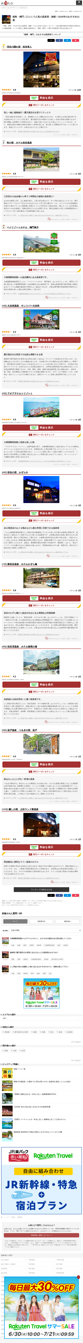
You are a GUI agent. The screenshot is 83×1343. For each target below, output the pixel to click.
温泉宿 (65, 945)
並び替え (5, 930)
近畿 (18, 945)
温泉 (58, 945)
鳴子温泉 (59, 1264)
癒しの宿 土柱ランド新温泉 (23, 809)
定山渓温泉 (5, 1260)
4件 (79, 420)
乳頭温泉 (32, 1264)
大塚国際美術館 (49, 945)
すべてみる (76, 1042)
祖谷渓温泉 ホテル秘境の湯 (22, 646)
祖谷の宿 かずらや (17, 472)
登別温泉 (32, 1260)
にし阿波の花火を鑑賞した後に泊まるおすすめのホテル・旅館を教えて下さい (43, 215)
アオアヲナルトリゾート (20, 393)
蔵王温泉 (59, 1268)
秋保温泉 (4, 1268)
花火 (50, 973)
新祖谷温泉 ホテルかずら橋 (22, 564)
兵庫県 (31, 945)
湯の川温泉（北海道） (9, 1264)
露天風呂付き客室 (57, 959)
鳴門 (32, 973)
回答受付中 (41, 921)
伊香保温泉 (60, 1273)
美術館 (46, 959)
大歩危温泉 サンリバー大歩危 (23, 305)
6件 (79, 332)
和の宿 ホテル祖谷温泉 (19, 142)
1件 (79, 756)
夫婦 (12, 973)
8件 (79, 174)
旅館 (38, 973)
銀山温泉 (4, 1273)
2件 (79, 677)
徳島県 (39, 945)
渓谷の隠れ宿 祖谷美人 (19, 47)
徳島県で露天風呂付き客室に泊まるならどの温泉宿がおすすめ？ (39, 131)
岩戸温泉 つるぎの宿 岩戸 (22, 730)
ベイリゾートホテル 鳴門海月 (23, 227)
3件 (79, 505)
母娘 (12, 959)
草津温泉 (32, 1273)
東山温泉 (32, 1268)
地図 (24, 93)
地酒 (44, 973)
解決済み (67, 921)
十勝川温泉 (60, 1260)
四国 (24, 945)
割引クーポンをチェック (41, 105)
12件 (79, 90)
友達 (12, 945)
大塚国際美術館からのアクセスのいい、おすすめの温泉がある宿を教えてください (44, 293)
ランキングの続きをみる (41, 890)
